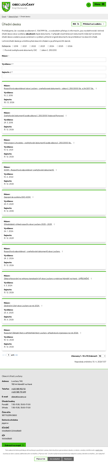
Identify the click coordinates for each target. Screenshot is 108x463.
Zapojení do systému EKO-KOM (19, 197)
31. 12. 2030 (9, 211)
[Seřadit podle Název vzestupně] (9, 55)
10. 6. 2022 (8, 177)
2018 (16, 46)
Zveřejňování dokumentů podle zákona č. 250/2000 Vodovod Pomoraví (35, 115)
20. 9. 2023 (9, 204)
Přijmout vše (40, 459)
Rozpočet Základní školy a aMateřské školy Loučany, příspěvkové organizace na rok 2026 (43, 333)
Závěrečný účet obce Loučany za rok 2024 (23, 305)
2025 (61, 46)
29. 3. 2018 (8, 122)
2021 (25, 46)
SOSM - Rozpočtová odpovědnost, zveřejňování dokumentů (31, 170)
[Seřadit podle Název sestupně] (9, 56)
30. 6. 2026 (9, 319)
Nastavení (68, 459)
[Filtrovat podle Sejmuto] (54, 76)
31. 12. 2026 (9, 129)
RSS (76, 24)
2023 (42, 46)
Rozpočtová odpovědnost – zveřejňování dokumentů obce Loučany (34, 251)
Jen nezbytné (55, 459)
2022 (33, 46)
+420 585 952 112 (18, 389)
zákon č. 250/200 (49, 50)
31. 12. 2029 (9, 238)
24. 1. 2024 (8, 231)
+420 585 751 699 (18, 392)
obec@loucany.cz (18, 396)
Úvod (4, 16)
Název (5, 56)
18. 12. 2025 (9, 340)
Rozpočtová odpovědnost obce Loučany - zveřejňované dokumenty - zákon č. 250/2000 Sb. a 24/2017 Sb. (51, 88)
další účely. (99, 450)
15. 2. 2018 (8, 95)
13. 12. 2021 (8, 150)
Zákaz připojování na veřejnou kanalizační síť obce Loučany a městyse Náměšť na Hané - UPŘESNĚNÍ (48, 278)
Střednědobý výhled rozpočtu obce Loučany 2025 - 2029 (30, 224)
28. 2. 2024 (9, 258)
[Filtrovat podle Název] (54, 60)
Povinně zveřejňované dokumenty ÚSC (21, 50)
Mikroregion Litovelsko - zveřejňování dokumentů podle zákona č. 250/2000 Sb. (39, 143)
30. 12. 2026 (9, 102)
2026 (70, 46)
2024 (52, 46)
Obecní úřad (13, 16)
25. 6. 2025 (9, 312)
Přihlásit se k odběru (94, 24)
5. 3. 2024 (8, 285)
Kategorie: (6, 46)
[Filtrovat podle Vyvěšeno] (54, 68)
